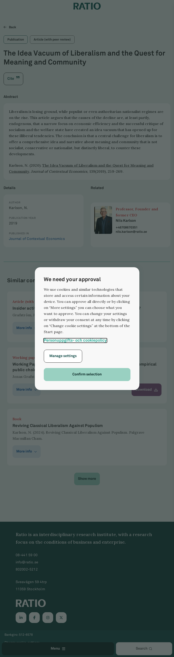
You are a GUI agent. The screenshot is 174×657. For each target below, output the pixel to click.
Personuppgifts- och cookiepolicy (75, 340)
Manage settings (63, 356)
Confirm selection (87, 374)
